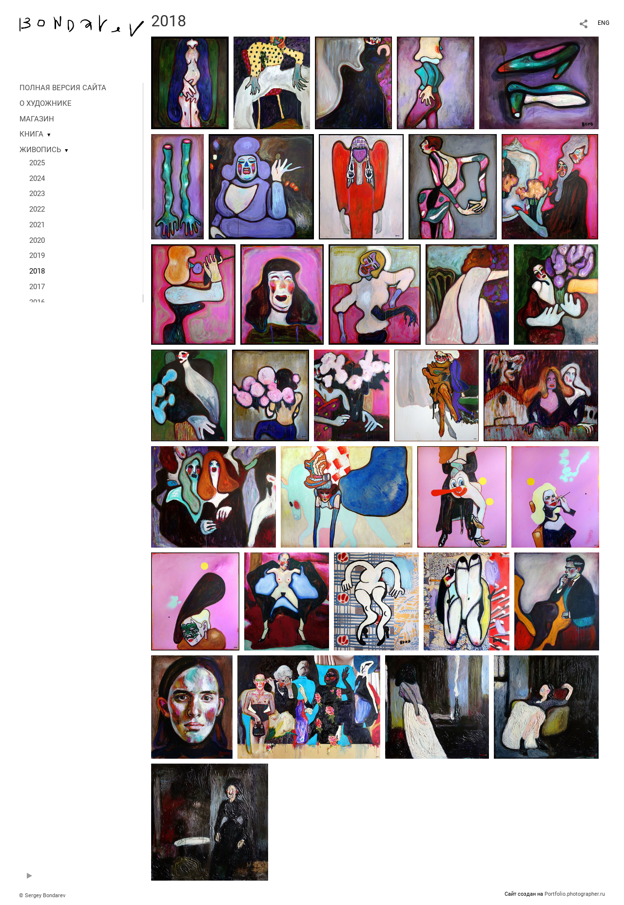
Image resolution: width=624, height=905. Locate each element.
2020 (37, 240)
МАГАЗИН (37, 119)
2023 (37, 193)
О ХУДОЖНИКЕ (46, 103)
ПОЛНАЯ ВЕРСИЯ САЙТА (63, 87)
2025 (37, 162)
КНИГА (31, 134)
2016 (37, 302)
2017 (37, 286)
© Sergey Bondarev (42, 895)
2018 (37, 271)
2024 (37, 178)
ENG (603, 23)
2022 (37, 209)
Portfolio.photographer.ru (575, 894)
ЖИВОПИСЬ (40, 149)
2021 (37, 224)
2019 (37, 255)
